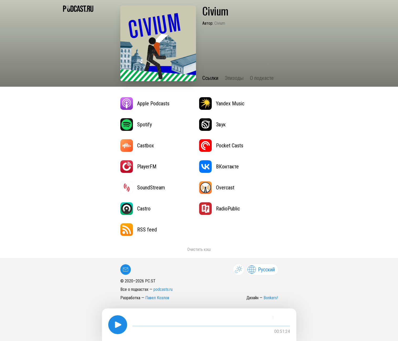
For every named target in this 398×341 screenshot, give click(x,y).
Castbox (137, 145)
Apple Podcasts (144, 103)
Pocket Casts (221, 145)
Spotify (136, 124)
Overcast (216, 187)
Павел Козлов (157, 297)
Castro (135, 208)
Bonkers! (270, 297)
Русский (261, 269)
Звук (212, 124)
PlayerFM (138, 166)
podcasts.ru (163, 289)
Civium (219, 23)
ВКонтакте (219, 166)
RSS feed (138, 229)
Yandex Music (221, 103)
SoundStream (142, 187)
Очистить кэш (199, 249)
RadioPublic (219, 208)
